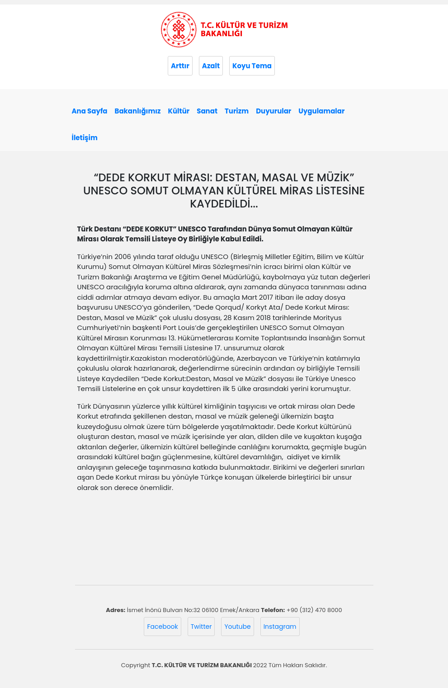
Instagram (280, 626)
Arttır (180, 66)
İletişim (85, 137)
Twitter (201, 626)
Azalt (211, 66)
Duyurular (273, 111)
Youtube (237, 626)
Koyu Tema (252, 66)
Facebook (162, 626)
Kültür (179, 111)
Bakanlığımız (138, 111)
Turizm (237, 111)
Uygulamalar (321, 111)
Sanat (207, 111)
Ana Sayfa (90, 111)
